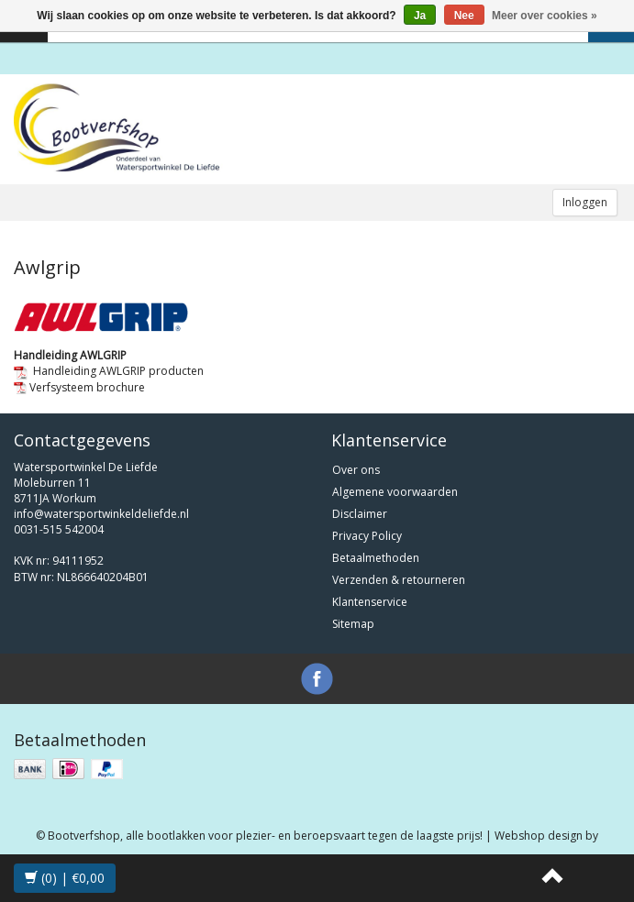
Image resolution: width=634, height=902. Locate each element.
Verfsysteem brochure (79, 387)
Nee (464, 15)
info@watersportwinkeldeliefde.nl (101, 514)
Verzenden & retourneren (398, 580)
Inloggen (584, 202)
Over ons (356, 470)
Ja (420, 15)
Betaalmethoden (375, 558)
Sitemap (353, 624)
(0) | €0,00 (65, 877)
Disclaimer (359, 514)
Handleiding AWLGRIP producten (109, 371)
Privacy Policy (367, 536)
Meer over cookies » (544, 15)
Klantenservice (369, 602)
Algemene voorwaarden (395, 492)
